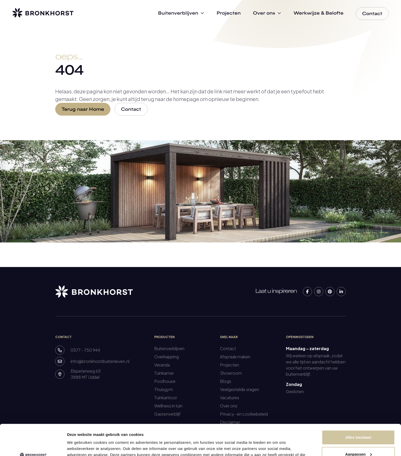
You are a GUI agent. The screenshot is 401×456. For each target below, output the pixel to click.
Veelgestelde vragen (239, 389)
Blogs (225, 381)
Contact (131, 110)
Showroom (231, 373)
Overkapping (166, 356)
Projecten (229, 365)
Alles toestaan (358, 408)
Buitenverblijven (169, 348)
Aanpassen (358, 425)
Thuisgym (163, 389)
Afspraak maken (235, 356)
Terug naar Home (83, 110)
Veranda (162, 365)
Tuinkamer (164, 373)
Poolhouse (164, 381)
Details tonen (79, 446)
